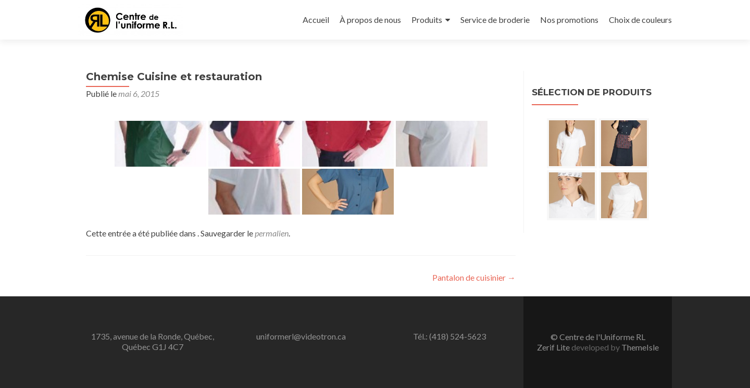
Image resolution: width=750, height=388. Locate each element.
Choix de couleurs (640, 19)
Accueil (316, 19)
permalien (272, 233)
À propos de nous (370, 19)
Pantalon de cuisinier (474, 277)
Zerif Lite (554, 347)
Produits (426, 19)
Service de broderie (495, 19)
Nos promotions (569, 19)
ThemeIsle (640, 347)
